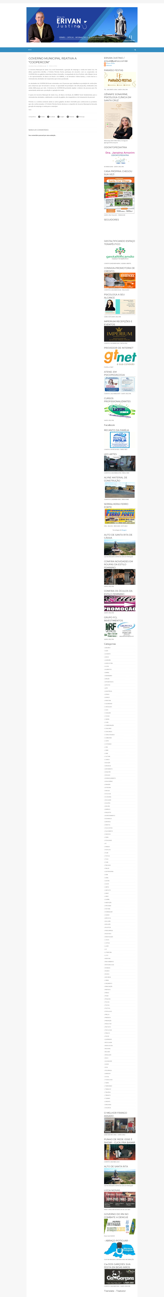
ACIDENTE (105, 652)
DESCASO (105, 773)
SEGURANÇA (105, 1068)
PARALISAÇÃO (106, 985)
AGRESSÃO (105, 658)
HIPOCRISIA (105, 904)
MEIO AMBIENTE (106, 960)
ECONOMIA (105, 795)
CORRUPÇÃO (105, 736)
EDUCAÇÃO (105, 798)
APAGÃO (104, 677)
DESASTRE (105, 770)
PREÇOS (104, 1012)
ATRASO (104, 692)
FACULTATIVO (106, 826)
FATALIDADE (105, 838)
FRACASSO (105, 863)
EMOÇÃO (104, 804)
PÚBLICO (104, 1031)
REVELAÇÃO (105, 1053)
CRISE (103, 751)
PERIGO (104, 991)
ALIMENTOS (105, 667)
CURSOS (104, 758)
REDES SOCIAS (106, 1044)
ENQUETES (105, 810)
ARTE (103, 686)
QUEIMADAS (105, 1037)
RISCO (104, 1056)
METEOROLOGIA (106, 963)
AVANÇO (104, 695)
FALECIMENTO (106, 829)
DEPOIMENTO (106, 767)
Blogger (121, 528)
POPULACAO (105, 1009)
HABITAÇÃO (105, 901)
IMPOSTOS (105, 916)
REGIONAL (105, 1047)
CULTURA (104, 754)
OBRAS (104, 978)
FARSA (104, 835)
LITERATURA (105, 950)
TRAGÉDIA (105, 1090)
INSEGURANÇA (106, 929)
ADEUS (104, 655)
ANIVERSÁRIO (105, 674)
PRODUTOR (105, 1022)
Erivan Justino (107, 62)
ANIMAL (104, 671)
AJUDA (104, 664)
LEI (103, 947)
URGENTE (105, 1100)
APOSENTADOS (106, 680)
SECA (103, 1065)
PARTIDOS (105, 988)
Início (32, 48)
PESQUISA (105, 997)
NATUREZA (105, 975)
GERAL (104, 876)
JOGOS (104, 938)
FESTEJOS (105, 848)
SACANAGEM (105, 1059)
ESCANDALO (105, 817)
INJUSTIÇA (105, 925)
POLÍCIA (104, 1003)
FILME (104, 851)
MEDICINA (105, 957)
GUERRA (104, 898)
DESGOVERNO (106, 779)
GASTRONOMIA (106, 870)
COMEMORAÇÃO (106, 723)
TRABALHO (105, 1087)
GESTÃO (104, 879)
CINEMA (104, 717)
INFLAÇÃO (105, 922)
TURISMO (104, 1096)
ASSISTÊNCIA (105, 689)
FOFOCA (104, 854)
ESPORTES (105, 820)
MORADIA (105, 966)
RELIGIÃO (104, 1050)
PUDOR (104, 1034)
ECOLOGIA (105, 792)
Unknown (106, 64)
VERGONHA (105, 1103)
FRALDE (104, 866)
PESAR (104, 994)
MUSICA (104, 972)
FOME (104, 860)
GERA (103, 873)
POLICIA (104, 1000)
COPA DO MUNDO (107, 733)
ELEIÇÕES (105, 801)
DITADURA (105, 786)
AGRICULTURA (106, 661)
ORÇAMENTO (106, 981)
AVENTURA (105, 699)
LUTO (104, 953)
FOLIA (104, 857)
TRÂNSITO (105, 1093)
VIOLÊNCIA (105, 1106)
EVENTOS (104, 823)
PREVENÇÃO (105, 1019)
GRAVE (104, 891)
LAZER (104, 944)
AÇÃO (103, 649)
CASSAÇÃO (105, 711)
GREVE (104, 894)
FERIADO (104, 845)
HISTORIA (105, 907)
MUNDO (104, 969)
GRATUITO (105, 888)
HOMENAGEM (106, 910)
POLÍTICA (104, 1006)
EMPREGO (105, 807)
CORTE (104, 739)
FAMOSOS (105, 832)
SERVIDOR (105, 1072)
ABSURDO (105, 646)
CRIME (104, 748)
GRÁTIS (104, 885)
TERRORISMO (105, 1084)
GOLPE (104, 882)
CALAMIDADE (106, 702)
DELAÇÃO (105, 761)
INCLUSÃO (105, 919)
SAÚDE (104, 1062)
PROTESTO (105, 1025)
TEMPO (104, 1081)
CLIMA (104, 720)
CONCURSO (105, 727)
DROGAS (104, 789)
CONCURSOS (105, 730)
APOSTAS (104, 683)
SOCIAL (104, 1075)
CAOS (103, 708)
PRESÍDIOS (105, 1016)
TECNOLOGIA (106, 1078)
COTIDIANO (105, 742)
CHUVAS (104, 714)
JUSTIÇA (104, 941)
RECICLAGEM (105, 1040)
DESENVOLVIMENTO (107, 776)
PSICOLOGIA (105, 1028)
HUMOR (104, 913)
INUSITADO (105, 932)
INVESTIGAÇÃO (106, 935)
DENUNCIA (105, 764)
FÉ (103, 841)
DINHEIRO (105, 782)
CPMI (103, 745)
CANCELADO (105, 705)
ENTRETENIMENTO (107, 814)
